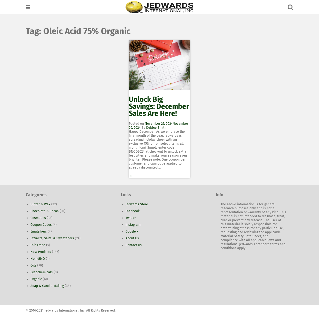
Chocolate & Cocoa (44, 211)
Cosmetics (38, 218)
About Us (132, 238)
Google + (132, 231)
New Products (40, 252)
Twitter (131, 218)
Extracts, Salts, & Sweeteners (52, 238)
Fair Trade (37, 245)
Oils (33, 265)
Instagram (133, 225)
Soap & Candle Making (47, 286)
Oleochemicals (41, 272)
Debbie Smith (156, 128)
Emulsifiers (38, 231)
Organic (36, 279)
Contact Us (134, 245)
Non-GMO (37, 259)
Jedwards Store (137, 204)
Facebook (133, 211)
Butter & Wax (40, 204)
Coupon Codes (41, 225)
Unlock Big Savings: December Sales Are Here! (159, 106)
